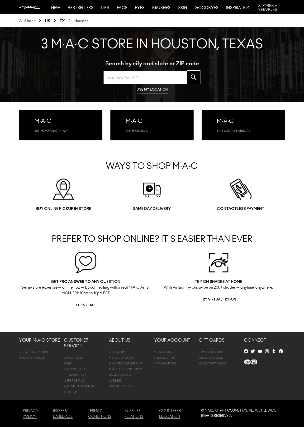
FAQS (68, 363)
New (55, 8)
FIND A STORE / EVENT (34, 352)
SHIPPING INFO (74, 369)
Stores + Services (267, 8)
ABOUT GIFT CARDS (213, 363)
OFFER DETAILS (74, 380)
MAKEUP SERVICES (32, 357)
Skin (182, 8)
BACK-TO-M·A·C (120, 375)
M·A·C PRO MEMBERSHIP (125, 363)
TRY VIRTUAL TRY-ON (218, 299)
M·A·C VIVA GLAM (121, 357)
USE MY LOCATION (152, 89)
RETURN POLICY (75, 375)
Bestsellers (81, 8)
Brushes (161, 8)
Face (122, 8)
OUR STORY (117, 352)
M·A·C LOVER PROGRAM (125, 369)
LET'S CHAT (85, 305)
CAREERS (115, 380)
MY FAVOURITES (165, 363)
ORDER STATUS (164, 357)
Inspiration (238, 8)
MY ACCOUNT (164, 352)
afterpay (71, 392)
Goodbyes (206, 8)
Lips (105, 8)
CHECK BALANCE (211, 357)
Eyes (140, 8)
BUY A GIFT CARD (211, 352)
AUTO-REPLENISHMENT (80, 386)
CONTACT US (73, 357)
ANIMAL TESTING (120, 386)
